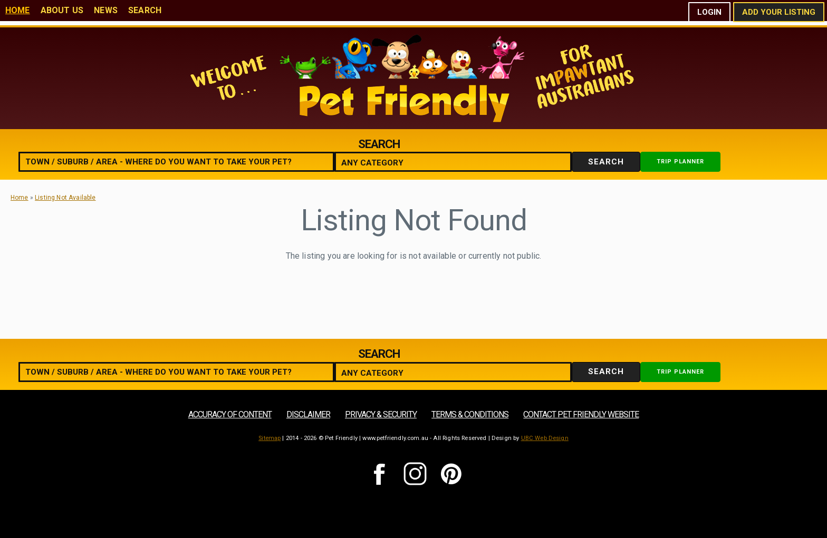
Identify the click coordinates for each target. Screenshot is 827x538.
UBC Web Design (545, 438)
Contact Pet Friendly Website (581, 414)
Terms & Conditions (469, 414)
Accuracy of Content (230, 414)
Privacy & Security (381, 414)
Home (17, 10)
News (106, 10)
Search (144, 10)
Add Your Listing (778, 12)
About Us (62, 10)
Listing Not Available (65, 197)
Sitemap (269, 438)
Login (709, 12)
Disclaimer (308, 414)
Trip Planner (680, 161)
